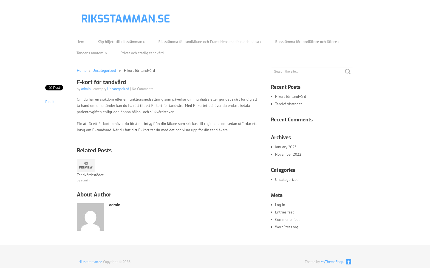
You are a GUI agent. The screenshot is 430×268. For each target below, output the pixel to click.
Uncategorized (104, 70)
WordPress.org (286, 226)
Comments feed (288, 219)
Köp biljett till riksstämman (121, 42)
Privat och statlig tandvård (142, 52)
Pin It (49, 101)
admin (86, 89)
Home (81, 70)
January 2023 (285, 146)
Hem (80, 41)
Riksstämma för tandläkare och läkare (307, 42)
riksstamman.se (125, 19)
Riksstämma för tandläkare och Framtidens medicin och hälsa (210, 42)
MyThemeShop (332, 262)
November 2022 (288, 154)
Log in (280, 204)
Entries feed (285, 212)
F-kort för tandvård (290, 96)
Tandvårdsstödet (288, 103)
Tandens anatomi (92, 53)
